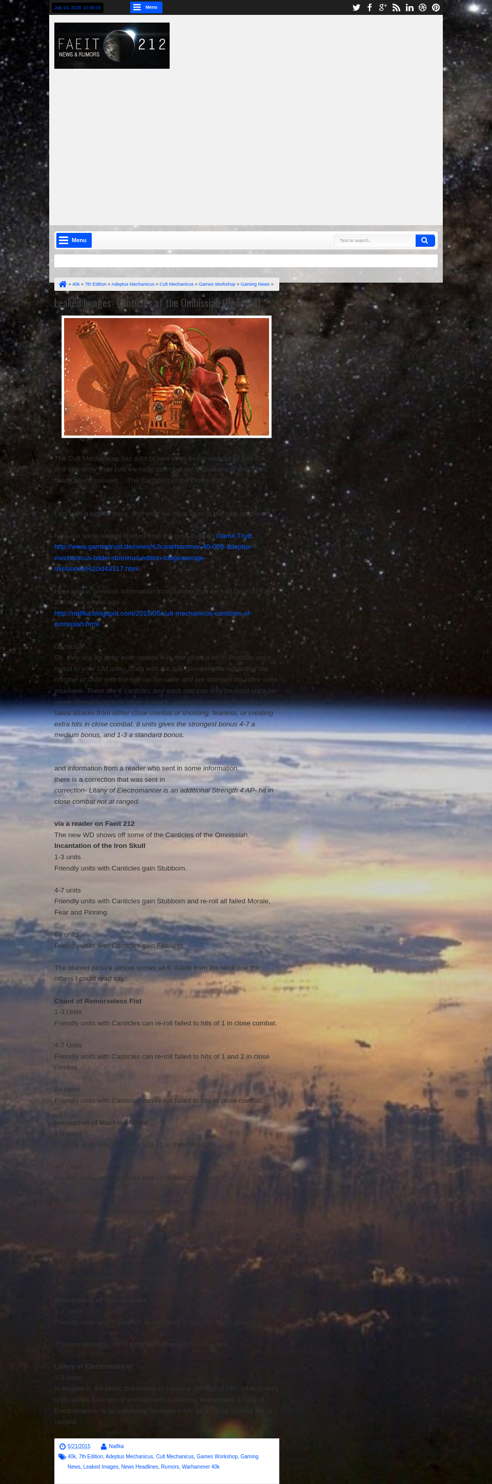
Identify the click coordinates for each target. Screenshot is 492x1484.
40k (72, 1456)
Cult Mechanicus (175, 1456)
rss (396, 7)
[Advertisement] (278, 140)
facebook (369, 7)
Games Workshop (217, 1456)
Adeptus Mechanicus (129, 1456)
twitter (356, 7)
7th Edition (91, 1456)
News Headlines (139, 1467)
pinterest (436, 7)
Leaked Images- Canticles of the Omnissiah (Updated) (157, 302)
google (382, 7)
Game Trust (234, 536)
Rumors (170, 1467)
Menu (151, 7)
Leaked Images (101, 1467)
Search (425, 240)
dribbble (422, 7)
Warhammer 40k (201, 1467)
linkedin (409, 7)
